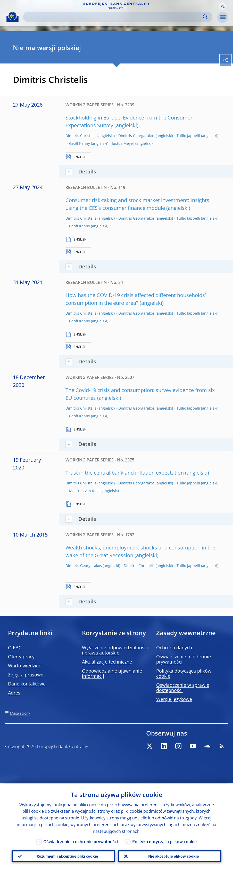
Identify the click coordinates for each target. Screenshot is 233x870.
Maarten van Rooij (85, 490)
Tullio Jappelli (188, 135)
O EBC (14, 647)
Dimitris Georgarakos (136, 135)
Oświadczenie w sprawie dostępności (182, 687)
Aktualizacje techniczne (107, 662)
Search (205, 16)
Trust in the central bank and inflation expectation (124, 472)
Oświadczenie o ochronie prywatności (183, 659)
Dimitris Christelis (80, 135)
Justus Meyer (123, 143)
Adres (14, 693)
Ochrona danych (174, 647)
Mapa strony (20, 713)
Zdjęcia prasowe (25, 675)
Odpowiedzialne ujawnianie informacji (112, 673)
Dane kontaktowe (27, 684)
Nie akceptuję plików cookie (173, 855)
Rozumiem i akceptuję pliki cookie (67, 855)
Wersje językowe (174, 699)
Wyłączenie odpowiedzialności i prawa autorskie (115, 650)
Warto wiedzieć (24, 666)
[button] (222, 6)
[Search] (113, 16)
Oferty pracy (21, 656)
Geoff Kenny (79, 143)
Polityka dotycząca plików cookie (183, 673)
